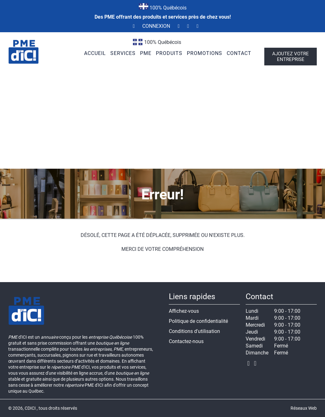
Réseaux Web (304, 408)
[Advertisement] (162, 121)
